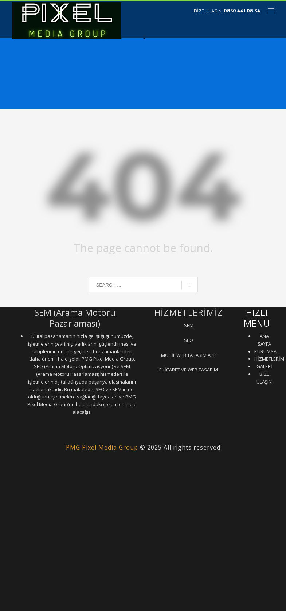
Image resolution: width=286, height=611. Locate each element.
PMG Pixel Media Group (102, 447)
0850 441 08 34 (242, 10)
